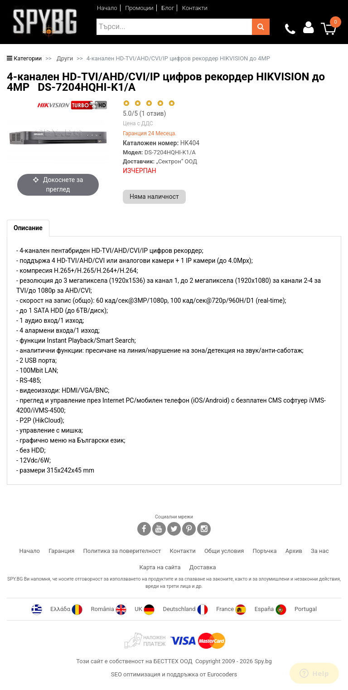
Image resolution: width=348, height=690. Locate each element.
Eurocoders (222, 674)
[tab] (28, 228)
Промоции (139, 8)
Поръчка (265, 550)
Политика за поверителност (122, 550)
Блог (167, 8)
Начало (107, 8)
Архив (293, 550)
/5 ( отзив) (144, 113)
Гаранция (61, 550)
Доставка (202, 567)
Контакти (195, 8)
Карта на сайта (159, 567)
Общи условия (224, 550)
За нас (320, 550)
